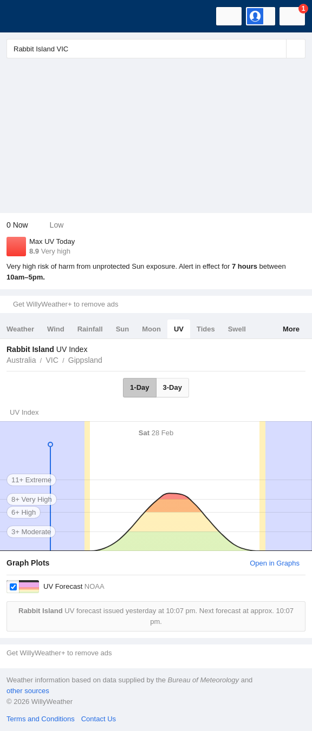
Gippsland (85, 360)
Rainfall (90, 329)
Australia (21, 360)
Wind (55, 329)
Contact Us (98, 719)
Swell (237, 329)
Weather (20, 329)
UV (179, 329)
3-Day (172, 387)
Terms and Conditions (40, 719)
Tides (206, 329)
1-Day (139, 387)
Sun (122, 329)
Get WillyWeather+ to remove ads (65, 304)
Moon (151, 329)
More (291, 329)
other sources (27, 691)
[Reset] (276, 48)
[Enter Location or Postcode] (156, 48)
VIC (52, 360)
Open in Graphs (275, 563)
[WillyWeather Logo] (24, 16)
